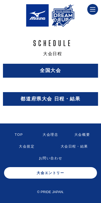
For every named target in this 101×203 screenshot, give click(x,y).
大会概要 (82, 135)
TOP (19, 135)
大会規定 (26, 146)
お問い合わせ (50, 158)
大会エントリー (50, 173)
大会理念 (50, 135)
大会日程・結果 (74, 146)
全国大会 (50, 70)
